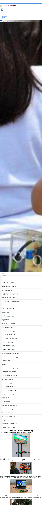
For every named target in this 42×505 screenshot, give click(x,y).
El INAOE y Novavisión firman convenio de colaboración (8, 316)
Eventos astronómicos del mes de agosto (6, 361)
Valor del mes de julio (4, 364)
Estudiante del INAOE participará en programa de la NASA (8, 408)
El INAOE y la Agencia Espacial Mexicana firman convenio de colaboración (10, 293)
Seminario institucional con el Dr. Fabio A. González (7, 360)
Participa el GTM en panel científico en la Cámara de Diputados (8, 386)
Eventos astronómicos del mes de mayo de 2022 (7, 393)
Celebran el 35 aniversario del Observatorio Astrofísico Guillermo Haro (9, 346)
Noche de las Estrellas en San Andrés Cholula (7, 290)
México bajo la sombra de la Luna (5, 397)
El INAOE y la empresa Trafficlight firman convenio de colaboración (9, 338)
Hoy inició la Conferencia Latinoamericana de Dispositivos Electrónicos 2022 (10, 368)
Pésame (3, 279)
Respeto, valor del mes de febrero (5, 419)
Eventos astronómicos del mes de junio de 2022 (7, 383)
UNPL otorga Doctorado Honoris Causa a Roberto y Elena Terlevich (9, 349)
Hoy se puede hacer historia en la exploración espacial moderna (8, 334)
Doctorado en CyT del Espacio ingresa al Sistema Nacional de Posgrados (9, 335)
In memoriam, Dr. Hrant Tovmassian (6, 401)
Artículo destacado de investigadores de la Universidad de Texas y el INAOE (10, 331)
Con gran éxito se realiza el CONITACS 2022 (7, 382)
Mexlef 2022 (3, 320)
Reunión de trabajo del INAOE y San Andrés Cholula (7, 379)
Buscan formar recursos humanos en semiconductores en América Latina (9, 372)
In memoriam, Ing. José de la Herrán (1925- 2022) (7, 342)
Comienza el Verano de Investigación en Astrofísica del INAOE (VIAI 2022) (10, 375)
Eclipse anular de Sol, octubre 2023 (5, 319)
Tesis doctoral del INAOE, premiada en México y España (8, 308)
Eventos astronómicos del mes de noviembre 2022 (7, 304)
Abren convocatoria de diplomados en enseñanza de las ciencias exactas (9, 341)
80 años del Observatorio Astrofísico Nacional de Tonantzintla (8, 416)
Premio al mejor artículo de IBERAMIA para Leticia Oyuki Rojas (9, 286)
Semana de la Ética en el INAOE (5, 312)
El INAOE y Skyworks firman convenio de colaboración (8, 282)
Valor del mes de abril (4, 398)
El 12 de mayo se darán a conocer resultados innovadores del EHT (9, 390)
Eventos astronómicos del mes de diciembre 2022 (7, 283)
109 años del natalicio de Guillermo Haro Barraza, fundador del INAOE (9, 405)
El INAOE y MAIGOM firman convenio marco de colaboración (8, 330)
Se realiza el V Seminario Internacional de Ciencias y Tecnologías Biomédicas (10, 294)
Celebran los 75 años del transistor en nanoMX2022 (7, 278)
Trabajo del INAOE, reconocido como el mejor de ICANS (8, 327)
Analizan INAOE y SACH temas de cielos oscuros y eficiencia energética (9, 371)
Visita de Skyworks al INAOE (5, 367)
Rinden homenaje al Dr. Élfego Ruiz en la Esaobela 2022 (8, 424)
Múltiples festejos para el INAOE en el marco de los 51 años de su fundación (10, 297)
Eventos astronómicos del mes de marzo (6, 412)
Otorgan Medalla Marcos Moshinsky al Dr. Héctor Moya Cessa (8, 427)
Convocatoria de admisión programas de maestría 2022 (8, 394)
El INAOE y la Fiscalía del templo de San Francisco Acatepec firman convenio (10, 301)
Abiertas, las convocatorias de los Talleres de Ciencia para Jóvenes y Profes (10, 387)
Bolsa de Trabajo (3, 18)
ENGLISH (1, 3)
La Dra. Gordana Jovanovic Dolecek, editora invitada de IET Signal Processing (10, 353)
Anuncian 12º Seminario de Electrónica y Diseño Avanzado (8, 345)
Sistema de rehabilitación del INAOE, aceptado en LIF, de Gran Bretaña (9, 423)
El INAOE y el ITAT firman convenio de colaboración (7, 356)
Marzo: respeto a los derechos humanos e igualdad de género (8, 409)
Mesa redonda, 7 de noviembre (5, 305)
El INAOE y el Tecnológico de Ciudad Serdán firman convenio (8, 309)
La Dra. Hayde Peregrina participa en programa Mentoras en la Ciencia (9, 323)
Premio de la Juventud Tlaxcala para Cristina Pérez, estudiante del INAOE (10, 357)
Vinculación (3, 273)
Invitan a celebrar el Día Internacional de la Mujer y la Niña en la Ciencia (9, 420)
